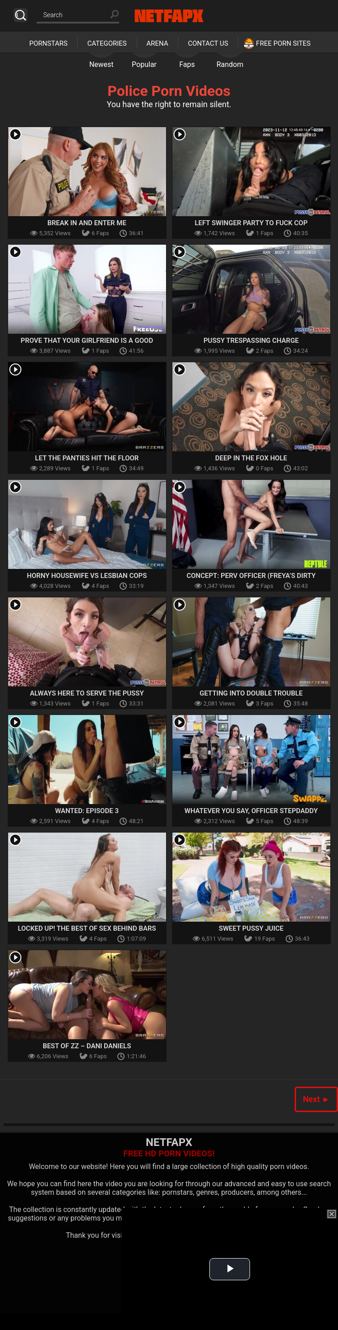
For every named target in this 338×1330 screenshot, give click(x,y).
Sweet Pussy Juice (251, 928)
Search (21, 15)
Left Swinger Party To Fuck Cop (250, 223)
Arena (157, 43)
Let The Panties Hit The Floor (87, 458)
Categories (106, 43)
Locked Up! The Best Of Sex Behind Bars (87, 928)
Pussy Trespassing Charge (251, 340)
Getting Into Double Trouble (251, 693)
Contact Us (208, 43)
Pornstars (48, 43)
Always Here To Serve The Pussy (87, 693)
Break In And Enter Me (86, 223)
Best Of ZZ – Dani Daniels (87, 1046)
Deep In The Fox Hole (251, 458)
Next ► (316, 1099)
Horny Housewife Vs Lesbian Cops (87, 576)
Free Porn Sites (283, 43)
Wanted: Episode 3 (87, 811)
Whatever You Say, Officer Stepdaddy (251, 811)
